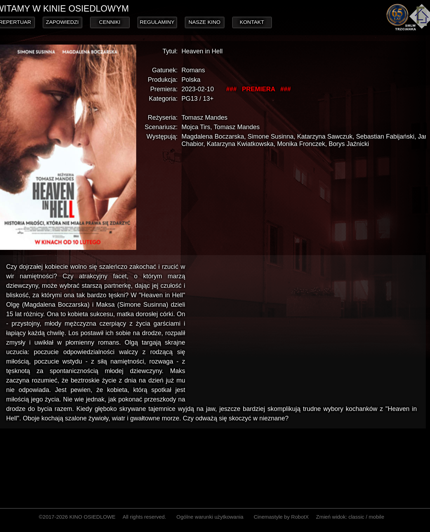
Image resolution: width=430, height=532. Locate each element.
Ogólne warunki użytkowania (210, 517)
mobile (376, 517)
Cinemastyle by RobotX (281, 517)
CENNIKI (109, 22)
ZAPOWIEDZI (62, 22)
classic (356, 517)
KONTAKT (252, 22)
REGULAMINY (157, 22)
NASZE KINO (204, 22)
